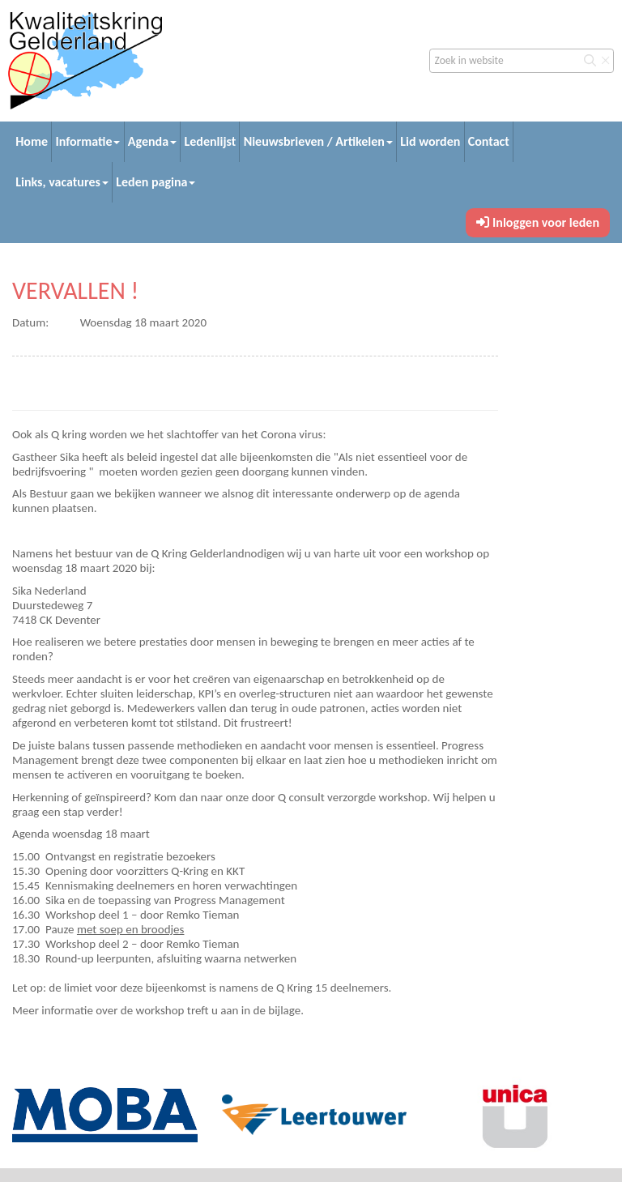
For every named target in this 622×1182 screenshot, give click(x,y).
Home (31, 141)
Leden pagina (155, 182)
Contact (488, 141)
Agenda (152, 141)
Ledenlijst (210, 141)
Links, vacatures (62, 182)
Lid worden (430, 141)
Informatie (87, 141)
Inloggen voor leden (537, 222)
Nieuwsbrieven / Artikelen (318, 141)
